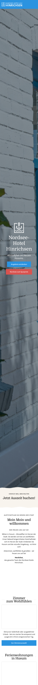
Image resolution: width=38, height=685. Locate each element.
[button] (35, 4)
